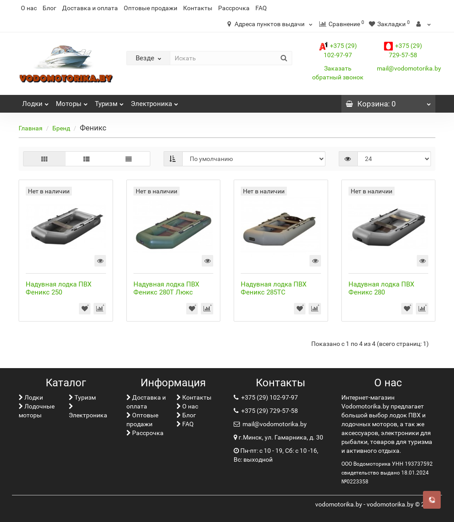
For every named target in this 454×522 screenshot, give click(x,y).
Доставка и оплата (90, 8)
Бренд (61, 128)
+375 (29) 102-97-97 (269, 397)
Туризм (109, 101)
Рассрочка (234, 8)
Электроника (154, 101)
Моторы (72, 101)
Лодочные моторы (37, 411)
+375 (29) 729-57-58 (269, 410)
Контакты (197, 8)
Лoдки (35, 101)
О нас (29, 8)
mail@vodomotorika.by (409, 68)
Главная (31, 128)
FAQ (261, 8)
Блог (49, 8)
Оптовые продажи (150, 8)
